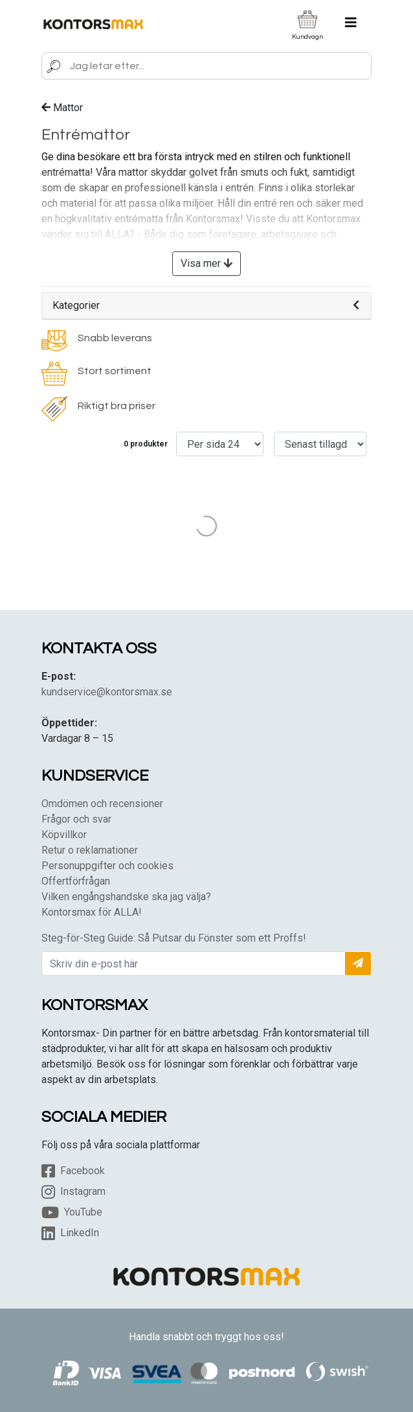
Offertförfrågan (75, 881)
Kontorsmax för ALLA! (91, 912)
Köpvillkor (64, 834)
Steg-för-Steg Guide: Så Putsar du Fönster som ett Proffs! (173, 938)
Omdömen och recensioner (102, 803)
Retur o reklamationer (89, 850)
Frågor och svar (76, 819)
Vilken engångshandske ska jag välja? (126, 896)
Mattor (62, 107)
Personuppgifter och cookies (107, 865)
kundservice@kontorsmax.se (106, 692)
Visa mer (206, 263)
